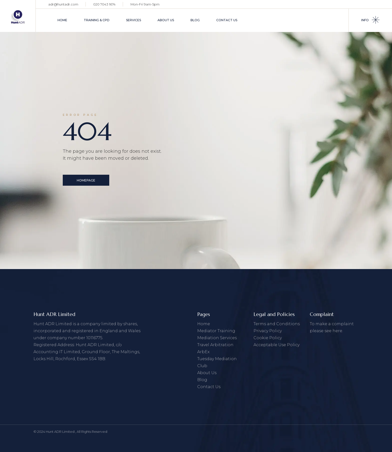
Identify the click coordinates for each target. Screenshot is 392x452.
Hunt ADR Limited (60, 432)
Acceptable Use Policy (277, 344)
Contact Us (208, 386)
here (337, 330)
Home (203, 323)
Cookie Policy (268, 337)
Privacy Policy (268, 330)
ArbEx (203, 351)
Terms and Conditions (277, 323)
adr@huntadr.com (63, 4)
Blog (202, 379)
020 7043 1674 (104, 4)
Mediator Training (216, 330)
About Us (206, 372)
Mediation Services (217, 337)
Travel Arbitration (215, 344)
